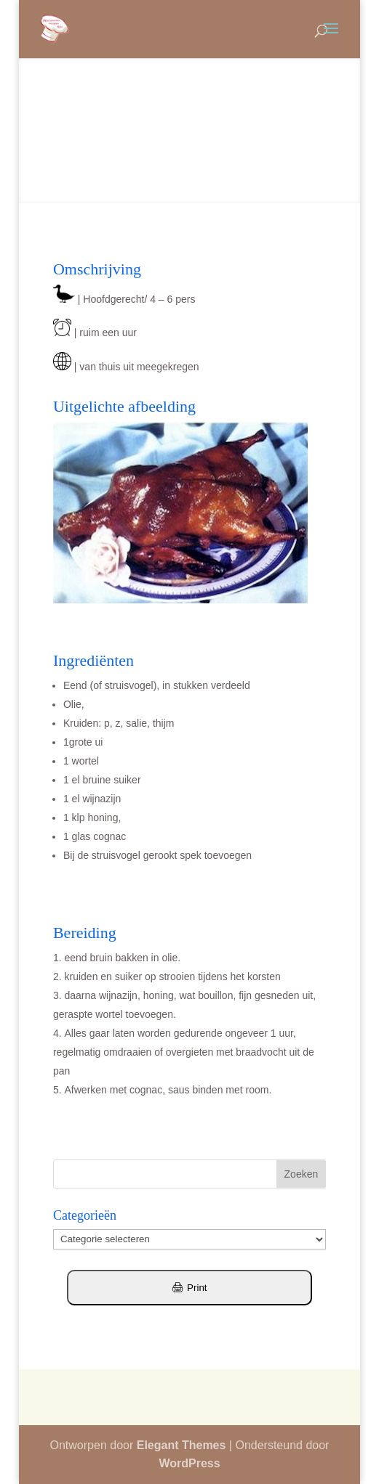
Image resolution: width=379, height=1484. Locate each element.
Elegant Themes (181, 1445)
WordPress (189, 1463)
